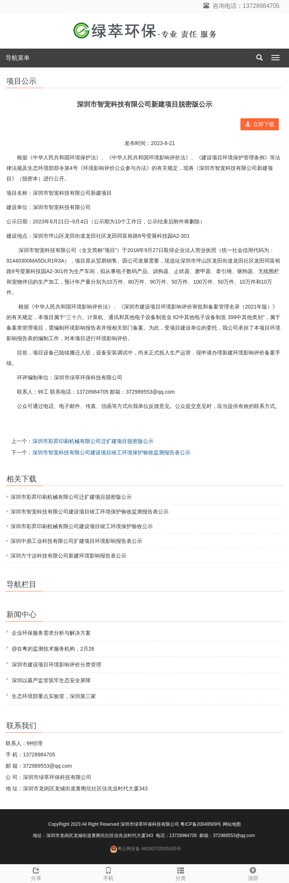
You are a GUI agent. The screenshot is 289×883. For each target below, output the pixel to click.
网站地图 (232, 824)
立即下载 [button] (259, 124)
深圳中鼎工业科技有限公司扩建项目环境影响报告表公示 (76, 541)
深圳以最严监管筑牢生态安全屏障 (51, 680)
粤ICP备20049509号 (200, 824)
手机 (108, 873)
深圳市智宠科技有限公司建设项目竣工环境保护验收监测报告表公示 (111, 452)
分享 (36, 873)
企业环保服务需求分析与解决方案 (51, 633)
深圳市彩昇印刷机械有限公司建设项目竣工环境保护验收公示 (82, 526)
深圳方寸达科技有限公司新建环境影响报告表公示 (68, 556)
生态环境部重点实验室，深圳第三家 (54, 696)
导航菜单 (18, 58)
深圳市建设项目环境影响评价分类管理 (56, 664)
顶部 (253, 873)
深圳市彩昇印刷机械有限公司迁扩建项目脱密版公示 (93, 441)
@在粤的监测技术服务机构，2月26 (53, 649)
